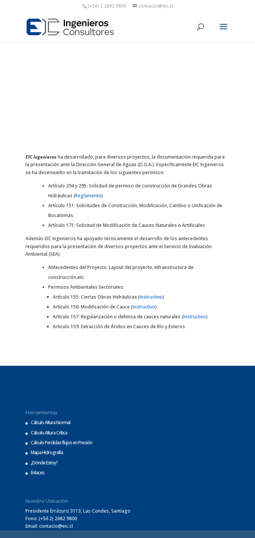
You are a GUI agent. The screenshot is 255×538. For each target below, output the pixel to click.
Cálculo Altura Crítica (49, 432)
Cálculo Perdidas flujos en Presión (61, 442)
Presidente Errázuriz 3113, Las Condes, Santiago (78, 511)
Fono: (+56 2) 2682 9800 (51, 518)
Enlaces (37, 472)
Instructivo (151, 297)
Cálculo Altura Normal (50, 422)
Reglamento (88, 195)
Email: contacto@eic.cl (49, 526)
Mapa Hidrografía (47, 452)
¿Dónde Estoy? (44, 462)
